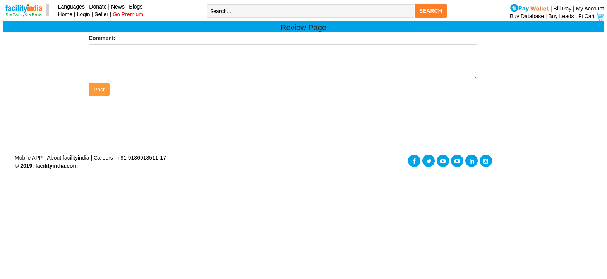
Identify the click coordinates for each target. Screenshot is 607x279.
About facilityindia (69, 158)
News (118, 6)
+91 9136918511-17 (141, 158)
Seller (101, 14)
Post (99, 89)
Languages (70, 6)
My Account (590, 8)
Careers (103, 158)
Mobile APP (29, 158)
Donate (97, 6)
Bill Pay (563, 8)
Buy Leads (561, 16)
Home (63, 14)
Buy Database (527, 16)
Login (83, 14)
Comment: (102, 38)
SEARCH (430, 11)
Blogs (135, 6)
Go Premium (128, 14)
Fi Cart (591, 16)
